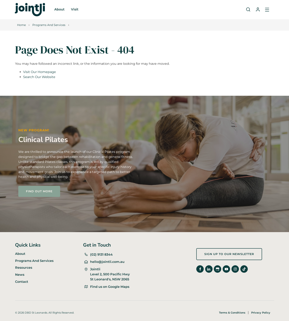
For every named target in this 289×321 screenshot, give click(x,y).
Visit (74, 9)
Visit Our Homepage (39, 72)
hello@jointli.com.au (107, 262)
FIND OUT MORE (32, 188)
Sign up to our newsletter (217, 250)
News (19, 275)
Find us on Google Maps (109, 287)
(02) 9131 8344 (101, 254)
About (59, 9)
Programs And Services (48, 25)
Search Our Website (39, 77)
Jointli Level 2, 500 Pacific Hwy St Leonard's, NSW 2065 (110, 274)
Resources (23, 268)
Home (21, 25)
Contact (21, 282)
